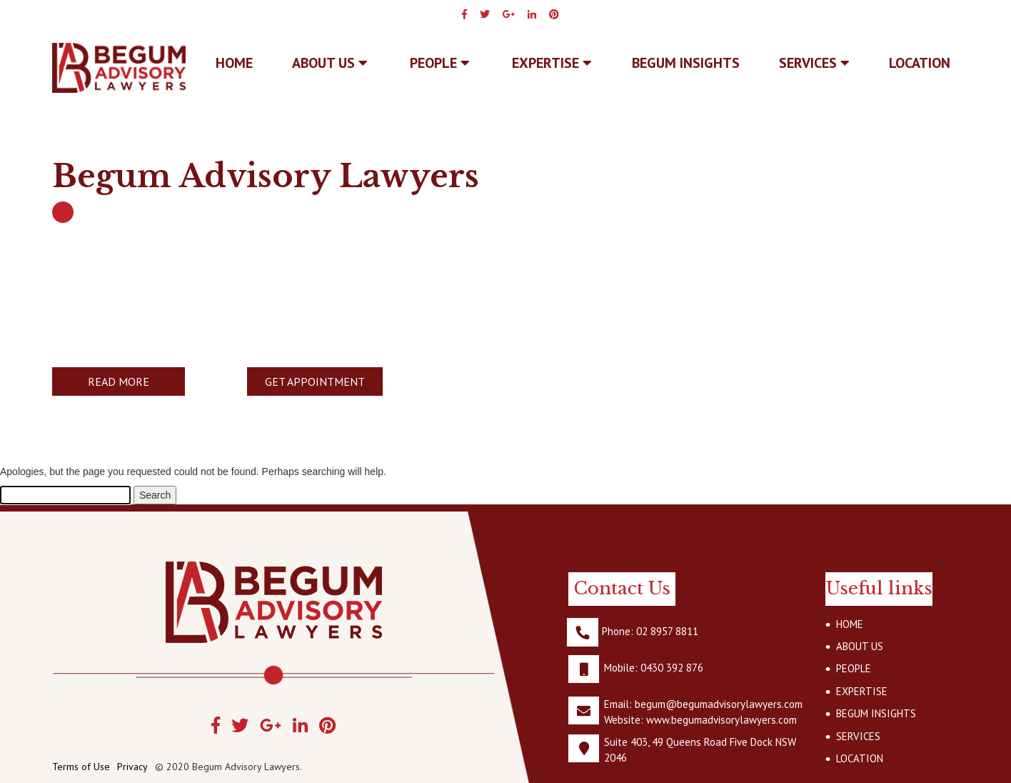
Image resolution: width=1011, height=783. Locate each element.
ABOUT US (330, 63)
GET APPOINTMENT (315, 381)
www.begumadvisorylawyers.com (721, 720)
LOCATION (919, 63)
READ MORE (118, 381)
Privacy (132, 766)
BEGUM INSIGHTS (686, 63)
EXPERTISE (552, 63)
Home (234, 63)
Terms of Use (81, 766)
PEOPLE (440, 63)
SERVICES (814, 63)
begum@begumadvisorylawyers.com (719, 704)
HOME (849, 624)
